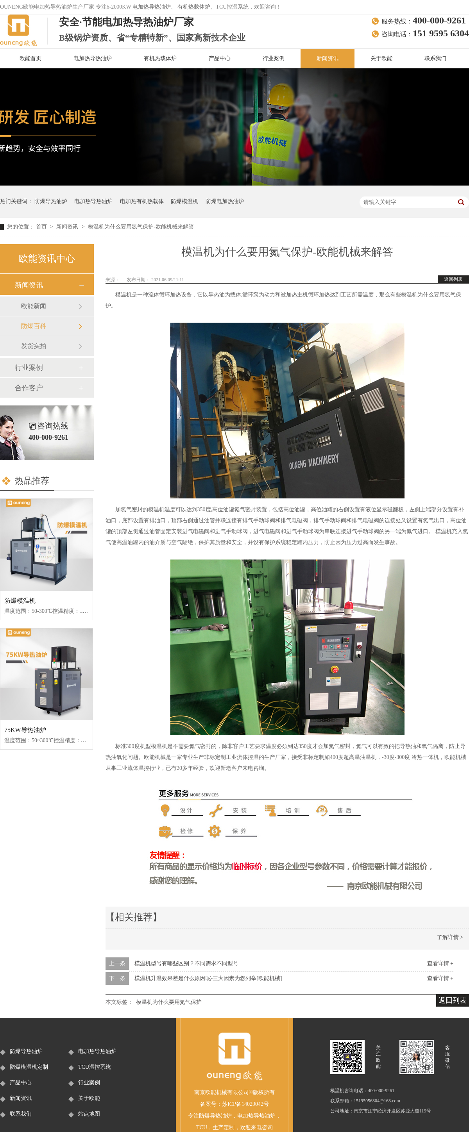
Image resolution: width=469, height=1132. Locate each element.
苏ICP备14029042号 (245, 1104)
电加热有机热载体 (142, 201)
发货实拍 (33, 346)
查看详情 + (440, 963)
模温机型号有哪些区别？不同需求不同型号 (186, 963)
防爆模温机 (184, 201)
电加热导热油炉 (151, 7)
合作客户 (29, 388)
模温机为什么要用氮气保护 (169, 1002)
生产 (218, 1127)
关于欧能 (381, 58)
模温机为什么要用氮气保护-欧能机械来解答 (141, 227)
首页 (42, 227)
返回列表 (453, 279)
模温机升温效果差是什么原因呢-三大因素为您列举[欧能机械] (208, 978)
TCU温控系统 (94, 1067)
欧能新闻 (33, 306)
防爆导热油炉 (50, 201)
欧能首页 (30, 58)
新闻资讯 (327, 58)
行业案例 (274, 58)
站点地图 (89, 1114)
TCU (201, 1127)
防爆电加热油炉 (225, 201)
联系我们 (435, 58)
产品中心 (220, 58)
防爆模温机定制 (29, 1067)
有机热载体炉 (193, 7)
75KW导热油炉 (25, 730)
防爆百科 (33, 326)
